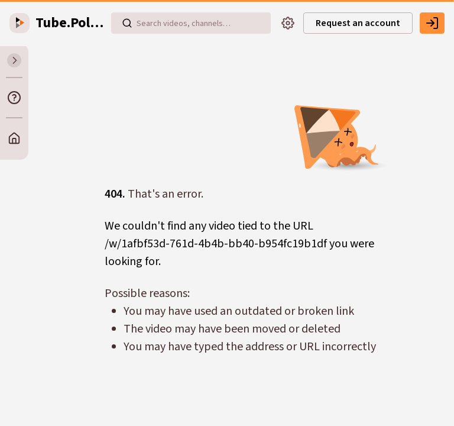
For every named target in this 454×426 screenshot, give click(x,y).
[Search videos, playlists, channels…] (191, 23)
